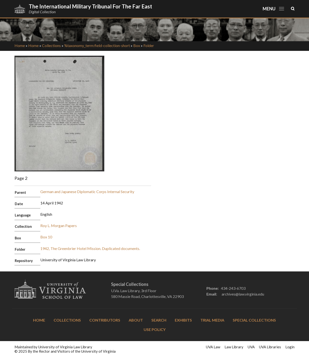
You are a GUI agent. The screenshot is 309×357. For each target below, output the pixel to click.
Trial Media (212, 320)
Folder (148, 45)
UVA (251, 347)
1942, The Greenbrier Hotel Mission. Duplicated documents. (90, 248)
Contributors (104, 320)
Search (158, 320)
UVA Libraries (270, 347)
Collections (51, 45)
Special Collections (254, 320)
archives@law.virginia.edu (243, 294)
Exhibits (183, 320)
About (136, 320)
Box (136, 45)
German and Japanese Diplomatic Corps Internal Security (87, 191)
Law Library (234, 347)
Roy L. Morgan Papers (58, 225)
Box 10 (46, 237)
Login (290, 347)
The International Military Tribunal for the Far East (90, 6)
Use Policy (155, 329)
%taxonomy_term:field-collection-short (97, 45)
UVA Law (213, 347)
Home (19, 45)
